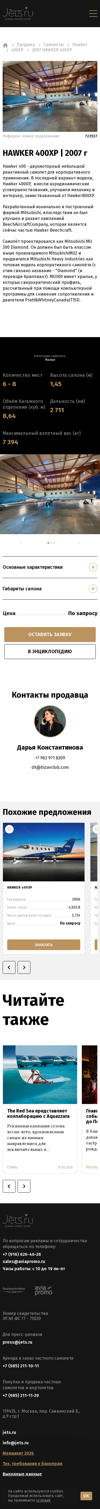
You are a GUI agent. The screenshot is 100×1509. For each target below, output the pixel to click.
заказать (44, 945)
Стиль (12, 1167)
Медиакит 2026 (18, 1453)
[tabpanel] (50, 494)
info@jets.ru (16, 1442)
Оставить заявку (50, 634)
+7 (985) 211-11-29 (21, 1395)
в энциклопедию (50, 652)
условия (43, 1500)
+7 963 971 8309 (50, 757)
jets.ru (9, 1432)
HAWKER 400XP (19, 887)
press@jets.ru (17, 1342)
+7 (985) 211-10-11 (21, 1365)
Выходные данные (22, 1474)
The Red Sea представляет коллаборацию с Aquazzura (38, 1113)
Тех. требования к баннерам (32, 1463)
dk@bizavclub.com (50, 767)
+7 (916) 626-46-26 (22, 1254)
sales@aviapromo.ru (24, 1261)
